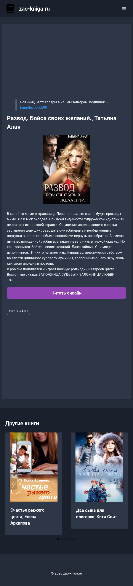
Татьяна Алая (18, 311)
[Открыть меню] (124, 8)
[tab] (58, 539)
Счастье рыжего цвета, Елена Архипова (27, 517)
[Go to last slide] (13, 484)
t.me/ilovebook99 (33, 108)
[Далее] (120, 484)
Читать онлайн (66, 293)
